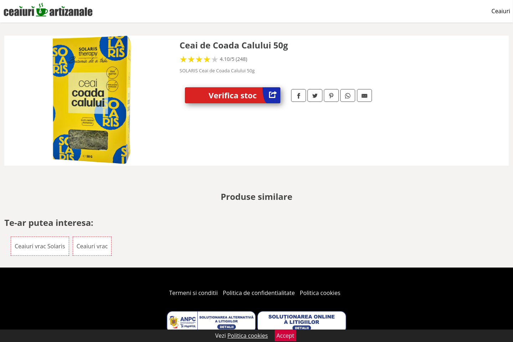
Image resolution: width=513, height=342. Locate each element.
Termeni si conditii (193, 293)
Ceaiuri (501, 11)
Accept (285, 336)
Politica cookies (320, 293)
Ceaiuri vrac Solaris (40, 246)
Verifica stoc (244, 95)
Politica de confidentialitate (259, 293)
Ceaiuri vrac (92, 246)
